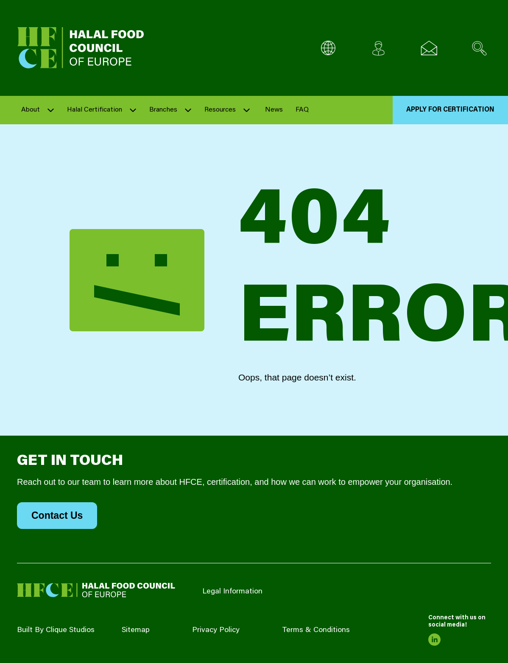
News (274, 109)
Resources (220, 109)
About (30, 109)
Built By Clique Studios (56, 630)
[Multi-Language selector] (328, 48)
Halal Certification (94, 109)
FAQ (302, 109)
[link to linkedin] (434, 639)
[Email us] (429, 48)
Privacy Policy (216, 630)
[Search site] (479, 48)
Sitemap (136, 630)
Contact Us (57, 515)
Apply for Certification (450, 109)
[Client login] (378, 48)
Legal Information (232, 592)
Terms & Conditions (316, 630)
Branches (163, 109)
